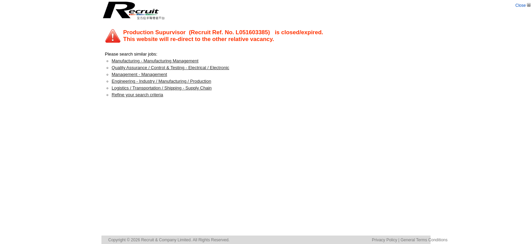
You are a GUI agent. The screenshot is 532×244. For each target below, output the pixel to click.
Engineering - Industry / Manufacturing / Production (161, 81)
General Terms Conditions (424, 240)
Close (523, 5)
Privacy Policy (384, 240)
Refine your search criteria (137, 94)
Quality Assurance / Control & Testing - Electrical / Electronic (170, 67)
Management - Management (139, 74)
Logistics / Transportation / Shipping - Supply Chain (162, 87)
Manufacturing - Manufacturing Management (155, 60)
